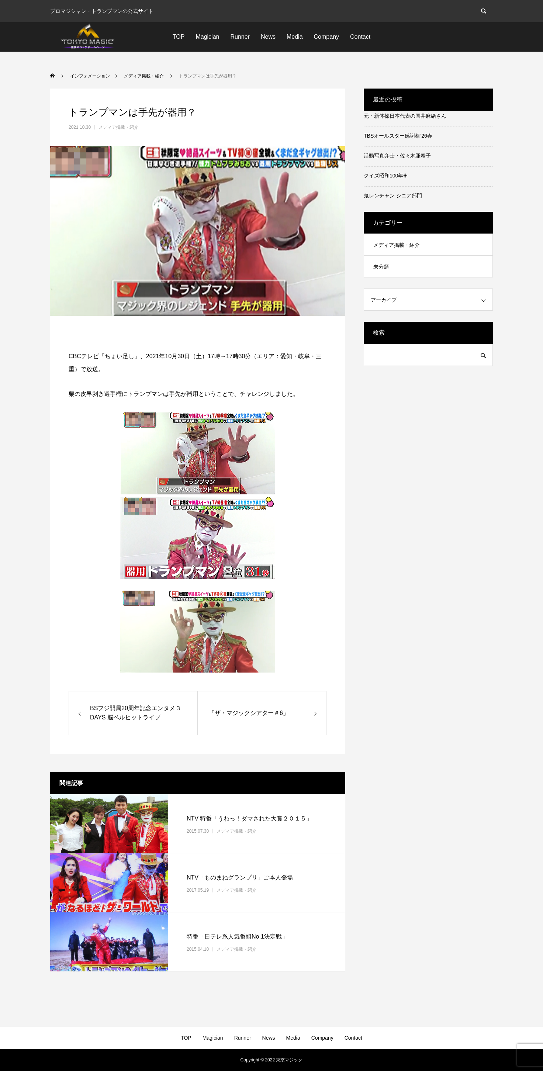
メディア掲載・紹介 (118, 127)
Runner (239, 37)
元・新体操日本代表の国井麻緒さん (405, 116)
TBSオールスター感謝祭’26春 (398, 136)
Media (295, 37)
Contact (360, 37)
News (268, 37)
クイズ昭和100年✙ (386, 176)
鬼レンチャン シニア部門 (393, 195)
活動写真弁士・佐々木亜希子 (397, 156)
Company (326, 37)
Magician (207, 37)
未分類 (381, 267)
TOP (179, 37)
